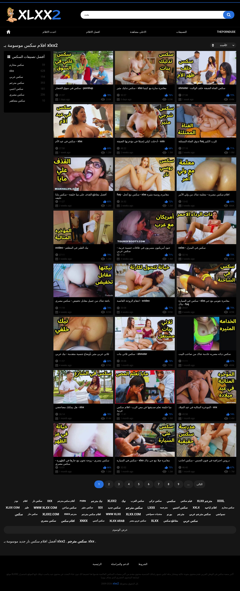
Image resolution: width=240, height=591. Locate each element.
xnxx (84, 521)
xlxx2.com (50, 514)
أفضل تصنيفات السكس (28, 57)
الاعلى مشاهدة (138, 31)
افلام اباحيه (211, 507)
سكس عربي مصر (138, 520)
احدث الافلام (49, 31)
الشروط (142, 564)
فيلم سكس (186, 501)
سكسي (171, 501)
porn (83, 501)
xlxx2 (111, 501)
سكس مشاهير (27, 100)
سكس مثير (87, 507)
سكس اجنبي (27, 89)
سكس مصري (27, 94)
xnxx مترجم (70, 514)
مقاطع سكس (171, 520)
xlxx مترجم (204, 501)
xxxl (220, 501)
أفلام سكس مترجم (66, 501)
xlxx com (13, 507)
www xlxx (113, 514)
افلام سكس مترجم (91, 514)
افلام (25, 501)
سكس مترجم (27, 83)
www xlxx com (45, 507)
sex (100, 507)
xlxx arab (117, 521)
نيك (124, 501)
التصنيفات (181, 31)
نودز (16, 501)
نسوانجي (220, 514)
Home (8, 32)
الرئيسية (97, 564)
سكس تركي (155, 501)
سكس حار (33, 514)
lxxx (151, 507)
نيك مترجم (96, 501)
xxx (49, 501)
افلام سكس (68, 521)
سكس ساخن (69, 507)
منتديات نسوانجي (154, 514)
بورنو (169, 514)
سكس (19, 514)
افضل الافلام (93, 31)
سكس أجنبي (98, 520)
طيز (27, 507)
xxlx (196, 507)
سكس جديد (114, 507)
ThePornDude (226, 31)
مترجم (180, 514)
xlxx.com (133, 514)
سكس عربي (27, 77)
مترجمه (164, 507)
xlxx (27, 71)
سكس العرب (137, 501)
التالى (199, 484)
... (188, 484)
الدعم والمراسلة (120, 564)
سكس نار (37, 501)
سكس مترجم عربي (200, 514)
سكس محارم (27, 65)
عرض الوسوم (119, 529)
